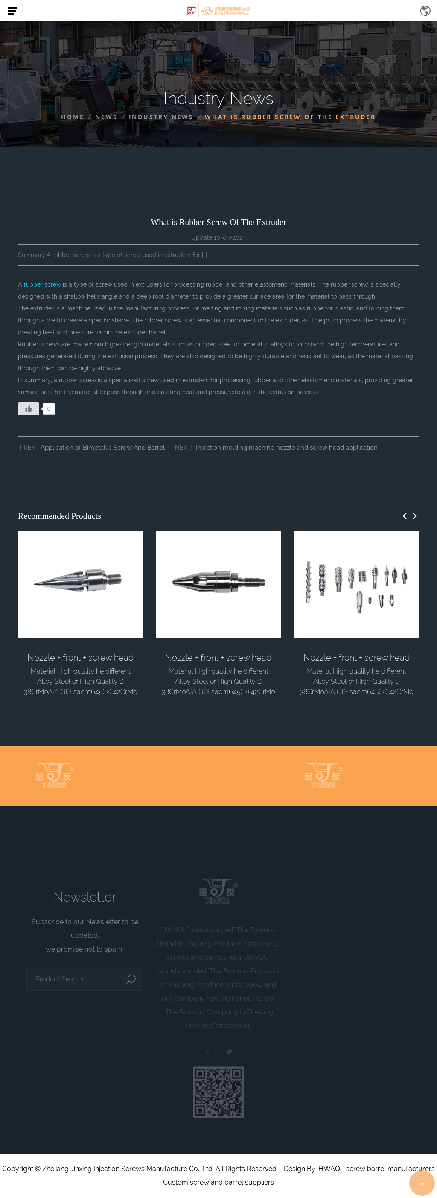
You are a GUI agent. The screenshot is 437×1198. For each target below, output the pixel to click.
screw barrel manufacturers (390, 1169)
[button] (404, 516)
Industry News (161, 117)
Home (72, 117)
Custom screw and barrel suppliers (218, 1182)
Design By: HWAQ (312, 1169)
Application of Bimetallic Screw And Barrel (103, 447)
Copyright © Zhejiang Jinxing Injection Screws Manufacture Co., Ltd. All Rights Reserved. (140, 1169)
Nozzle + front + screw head (80, 658)
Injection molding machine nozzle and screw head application (287, 447)
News (106, 117)
